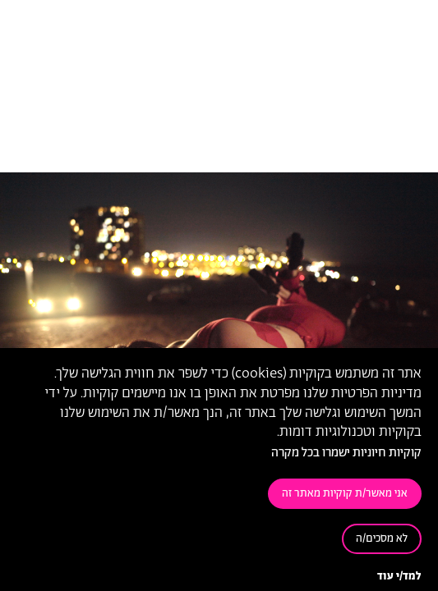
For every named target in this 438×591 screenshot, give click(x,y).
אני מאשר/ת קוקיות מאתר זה (345, 494)
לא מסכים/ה (382, 539)
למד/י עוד (399, 576)
